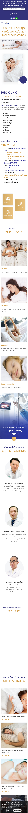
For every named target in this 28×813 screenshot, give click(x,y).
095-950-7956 (7, 4)
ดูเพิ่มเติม (5, 719)
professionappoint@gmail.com (13, 6)
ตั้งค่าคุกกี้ (9, 810)
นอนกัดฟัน (4, 306)
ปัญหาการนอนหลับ (7, 384)
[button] (26, 22)
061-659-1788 (19, 4)
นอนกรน (4, 269)
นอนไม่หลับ (4, 345)
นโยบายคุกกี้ (10, 807)
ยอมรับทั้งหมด (17, 810)
